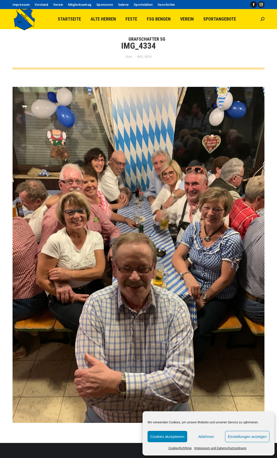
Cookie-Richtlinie (180, 448)
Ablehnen (206, 436)
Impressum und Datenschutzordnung (220, 448)
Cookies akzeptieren (167, 436)
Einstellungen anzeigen (247, 436)
